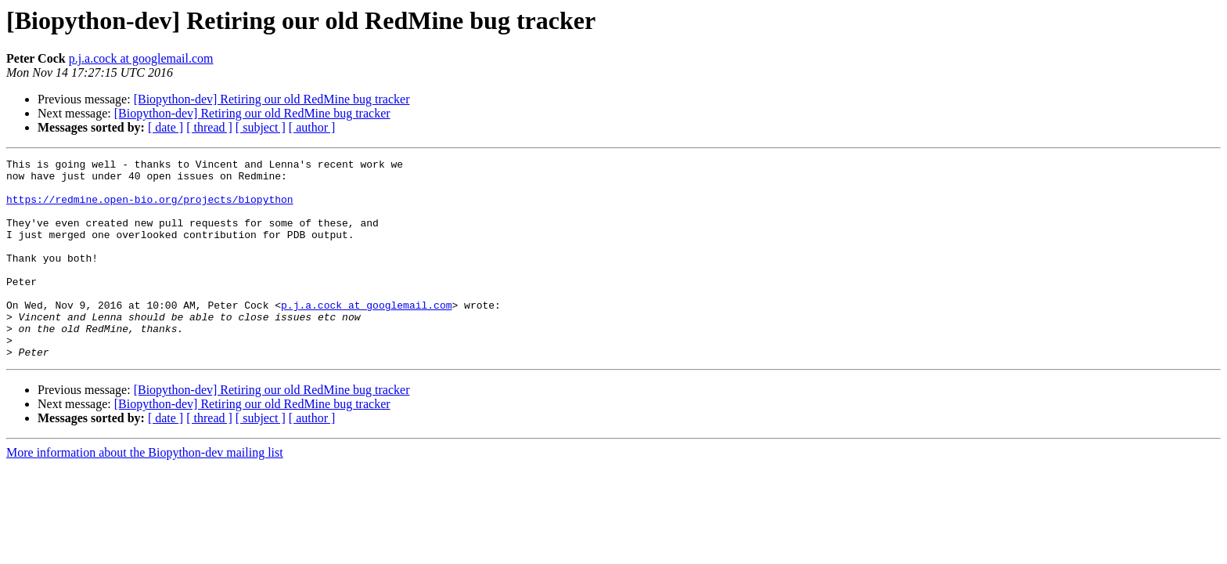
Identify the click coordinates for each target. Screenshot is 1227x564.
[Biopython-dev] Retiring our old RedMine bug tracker (272, 99)
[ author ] (312, 127)
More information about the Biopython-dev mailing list (144, 492)
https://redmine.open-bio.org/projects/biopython (149, 208)
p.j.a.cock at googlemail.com (141, 58)
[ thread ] (209, 127)
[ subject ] (261, 127)
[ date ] (165, 127)
